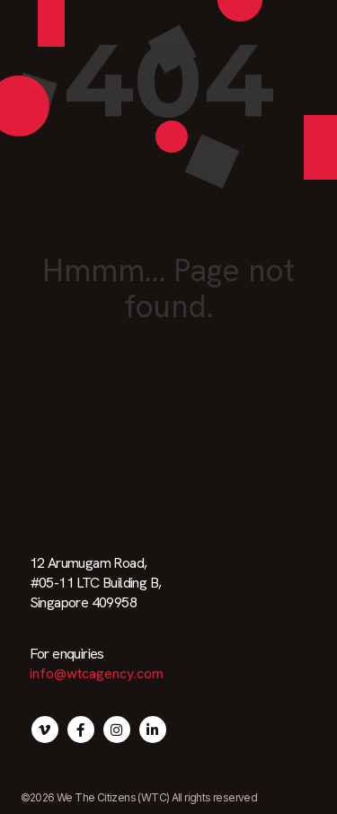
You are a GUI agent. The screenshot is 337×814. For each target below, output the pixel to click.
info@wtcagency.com (97, 673)
